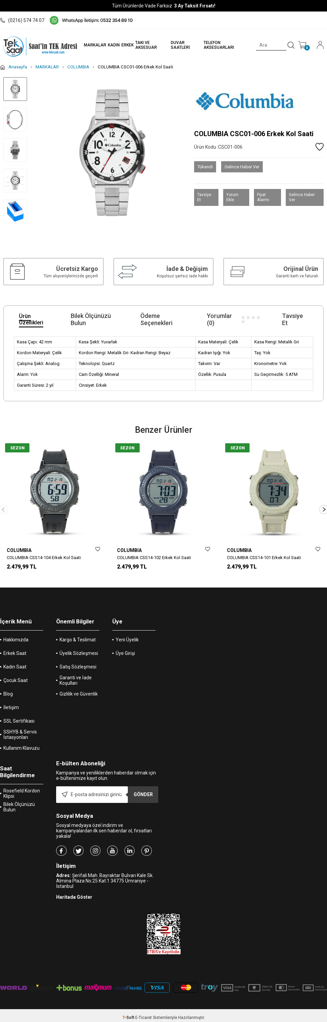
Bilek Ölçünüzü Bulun (19, 806)
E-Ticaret (143, 1017)
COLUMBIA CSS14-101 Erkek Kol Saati (264, 557)
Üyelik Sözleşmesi (79, 652)
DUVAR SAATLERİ (176, 45)
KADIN (109, 45)
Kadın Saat (14, 666)
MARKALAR (90, 45)
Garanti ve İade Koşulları (76, 679)
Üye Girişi (125, 652)
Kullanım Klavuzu (21, 747)
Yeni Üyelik (127, 639)
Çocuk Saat (15, 679)
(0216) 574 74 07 (22, 20)
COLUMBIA (19, 550)
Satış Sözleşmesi (78, 666)
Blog (8, 693)
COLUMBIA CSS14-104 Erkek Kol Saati (44, 557)
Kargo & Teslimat (78, 639)
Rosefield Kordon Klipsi (21, 792)
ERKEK (123, 45)
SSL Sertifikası (18, 720)
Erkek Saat (14, 652)
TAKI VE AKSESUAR (141, 45)
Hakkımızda (15, 639)
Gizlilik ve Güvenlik (79, 693)
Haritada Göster (74, 896)
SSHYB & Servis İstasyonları (20, 733)
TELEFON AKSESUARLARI (216, 45)
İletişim (11, 706)
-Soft (128, 1017)
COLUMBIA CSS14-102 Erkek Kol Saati (154, 557)
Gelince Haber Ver (242, 166)
